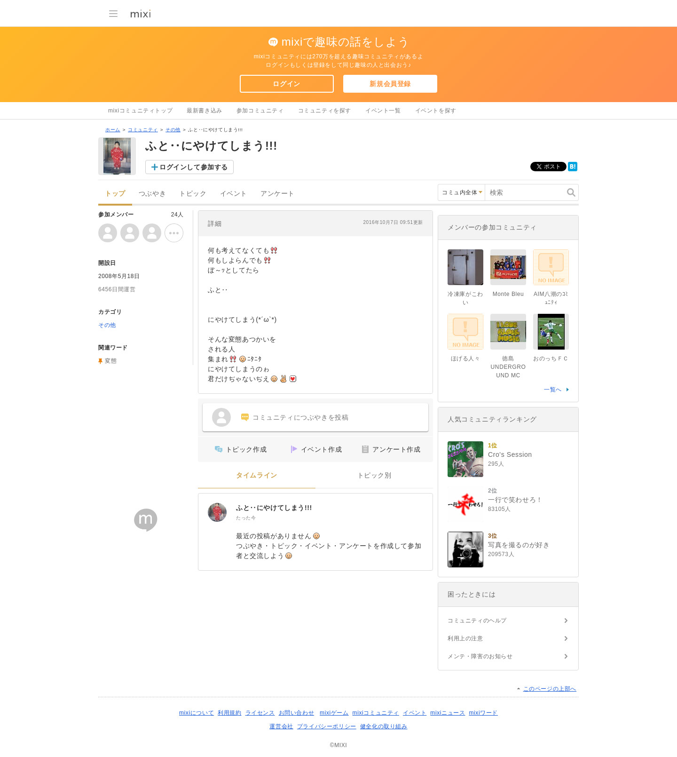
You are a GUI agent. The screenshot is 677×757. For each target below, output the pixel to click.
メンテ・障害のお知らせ (480, 656)
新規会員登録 (390, 84)
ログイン (286, 84)
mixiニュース (447, 712)
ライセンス (260, 712)
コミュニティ (143, 129)
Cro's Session (510, 454)
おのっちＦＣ (551, 358)
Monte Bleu (508, 294)
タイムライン (256, 475)
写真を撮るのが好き (519, 545)
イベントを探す (436, 110)
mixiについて (196, 712)
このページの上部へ (549, 688)
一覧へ (553, 389)
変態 (111, 361)
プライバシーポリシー (326, 726)
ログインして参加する (193, 167)
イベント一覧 (383, 110)
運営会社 (281, 726)
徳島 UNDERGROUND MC (508, 367)
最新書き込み (204, 110)
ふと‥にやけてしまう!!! (274, 507)
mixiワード (483, 712)
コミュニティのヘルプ (477, 620)
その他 (173, 129)
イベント (233, 193)
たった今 (246, 517)
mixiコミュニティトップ (140, 110)
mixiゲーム (334, 712)
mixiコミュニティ (376, 712)
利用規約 (229, 712)
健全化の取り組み (384, 726)
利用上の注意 (465, 638)
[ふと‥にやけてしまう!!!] (217, 512)
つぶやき (152, 193)
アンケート (277, 193)
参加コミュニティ (260, 110)
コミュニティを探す (324, 110)
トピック (192, 193)
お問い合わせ (297, 712)
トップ (115, 193)
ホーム (112, 129)
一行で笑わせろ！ (515, 499)
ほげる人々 (465, 358)
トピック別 (374, 475)
